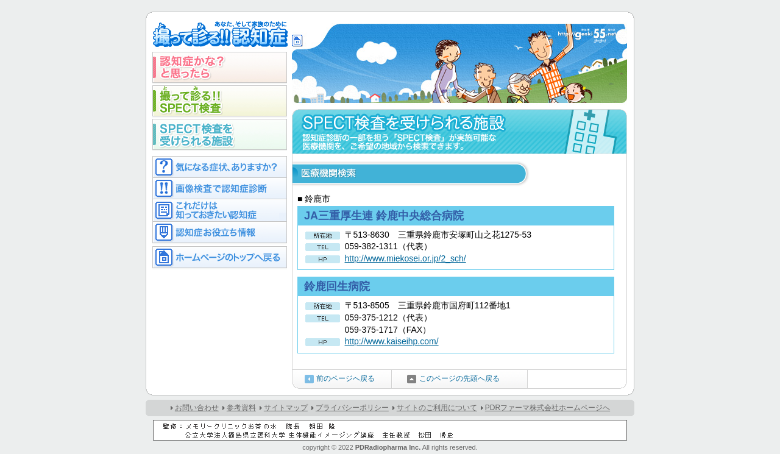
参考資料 (241, 407)
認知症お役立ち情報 (219, 232)
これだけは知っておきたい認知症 (219, 210)
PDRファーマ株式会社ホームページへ (547, 407)
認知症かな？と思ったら (219, 67)
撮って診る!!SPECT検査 (219, 100)
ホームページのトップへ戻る (219, 257)
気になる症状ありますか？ (219, 166)
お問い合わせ (197, 407)
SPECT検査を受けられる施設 (219, 134)
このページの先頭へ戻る (459, 378)
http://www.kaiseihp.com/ (392, 341)
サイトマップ (286, 407)
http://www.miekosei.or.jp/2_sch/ (405, 258)
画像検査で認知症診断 (219, 188)
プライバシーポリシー (352, 407)
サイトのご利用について (437, 407)
